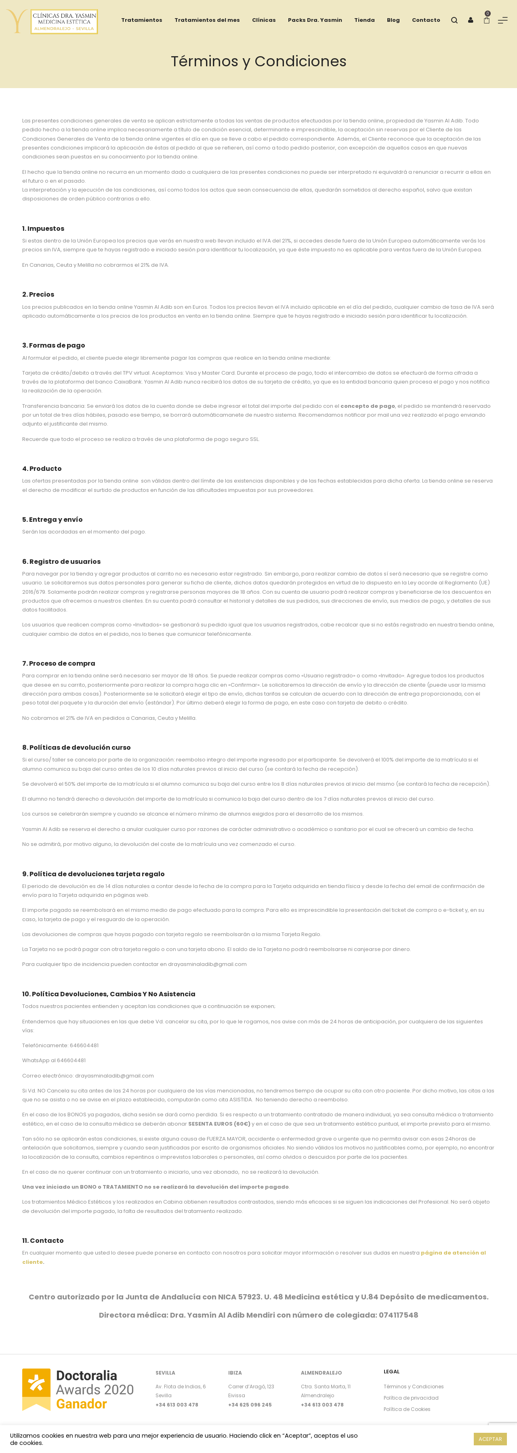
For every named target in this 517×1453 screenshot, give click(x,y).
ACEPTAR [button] (490, 1439)
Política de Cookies (407, 1409)
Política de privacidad (411, 1397)
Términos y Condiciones (414, 1386)
